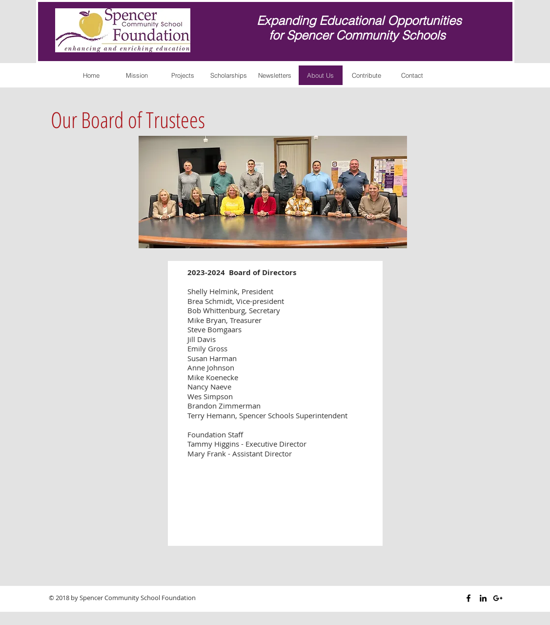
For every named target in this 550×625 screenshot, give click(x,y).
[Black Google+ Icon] (498, 598)
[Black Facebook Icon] (468, 598)
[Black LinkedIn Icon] (483, 598)
